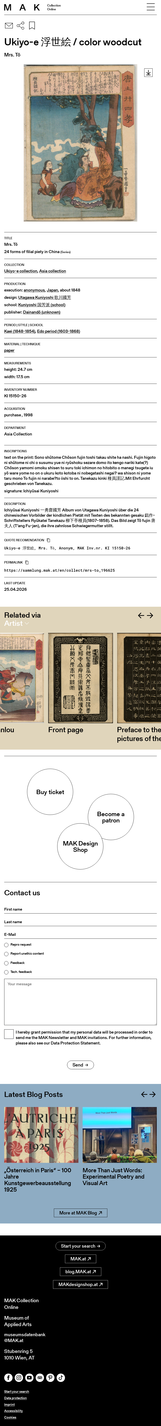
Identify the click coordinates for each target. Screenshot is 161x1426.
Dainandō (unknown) (41, 312)
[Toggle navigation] (151, 7)
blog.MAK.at (80, 1270)
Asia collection (52, 271)
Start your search (80, 1245)
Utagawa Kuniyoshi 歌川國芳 (44, 297)
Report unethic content (27, 953)
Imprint (9, 1404)
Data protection (15, 1398)
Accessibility (13, 1410)
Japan (52, 290)
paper (9, 350)
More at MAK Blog (80, 1223)
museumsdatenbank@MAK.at (26, 1337)
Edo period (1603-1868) (58, 331)
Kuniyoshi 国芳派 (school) (41, 304)
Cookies (10, 1417)
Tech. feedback (21, 972)
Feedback (17, 963)
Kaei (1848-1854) (19, 331)
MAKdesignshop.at (80, 1283)
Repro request (20, 944)
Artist (13, 623)
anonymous (34, 290)
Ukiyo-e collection (20, 271)
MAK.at (80, 1257)
